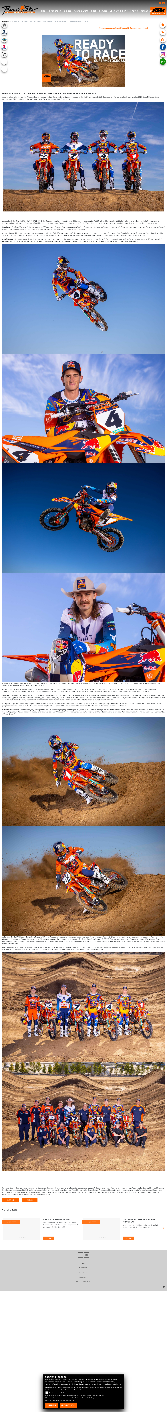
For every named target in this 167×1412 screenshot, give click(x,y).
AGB (83, 1263)
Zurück (10, 1200)
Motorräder (54, 11)
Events (134, 11)
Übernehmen (51, 1405)
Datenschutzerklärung (114, 1384)
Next (163, 1228)
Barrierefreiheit (83, 1282)
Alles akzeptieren (68, 1405)
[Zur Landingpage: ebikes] (4, 69)
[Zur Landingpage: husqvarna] (4, 32)
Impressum (83, 1268)
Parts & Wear (81, 11)
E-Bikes (67, 11)
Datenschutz (83, 1272)
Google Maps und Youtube (57, 1393)
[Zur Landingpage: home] (4, 25)
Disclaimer (83, 1277)
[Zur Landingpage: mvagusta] (4, 39)
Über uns (115, 11)
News (125, 11)
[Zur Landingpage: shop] (4, 54)
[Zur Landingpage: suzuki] (4, 47)
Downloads (147, 11)
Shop (94, 11)
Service (103, 11)
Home (42, 11)
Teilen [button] (29, 1200)
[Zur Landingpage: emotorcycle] (4, 61)
